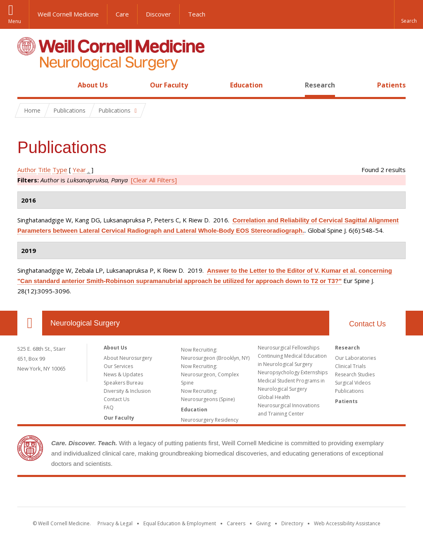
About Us (93, 85)
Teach (196, 14)
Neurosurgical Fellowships (288, 347)
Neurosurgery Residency (209, 419)
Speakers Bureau (123, 382)
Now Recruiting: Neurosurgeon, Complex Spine (210, 374)
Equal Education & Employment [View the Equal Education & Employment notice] (179, 523)
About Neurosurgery (128, 357)
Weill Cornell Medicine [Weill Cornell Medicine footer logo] (211, 493)
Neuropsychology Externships (293, 372)
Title (44, 169)
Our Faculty (169, 85)
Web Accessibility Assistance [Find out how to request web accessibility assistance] (347, 523)
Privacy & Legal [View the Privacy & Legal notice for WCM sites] (115, 523)
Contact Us (367, 324)
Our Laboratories (355, 357)
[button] (408, 14)
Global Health (274, 397)
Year (79, 169)
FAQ (109, 407)
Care (122, 14)
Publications (349, 390)
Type (59, 169)
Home (26, 85)
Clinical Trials (350, 366)
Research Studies (355, 374)
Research (320, 85)
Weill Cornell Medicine (68, 14)
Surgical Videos (353, 382)
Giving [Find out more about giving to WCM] (263, 523)
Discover (158, 14)
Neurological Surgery (85, 323)
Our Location (29, 323)
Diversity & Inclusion (127, 390)
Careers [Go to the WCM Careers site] (236, 523)
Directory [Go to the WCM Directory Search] (292, 523)
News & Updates (123, 374)
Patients (391, 85)
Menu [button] (14, 21)
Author (26, 169)
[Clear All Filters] (154, 180)
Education (246, 85)
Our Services (118, 366)
